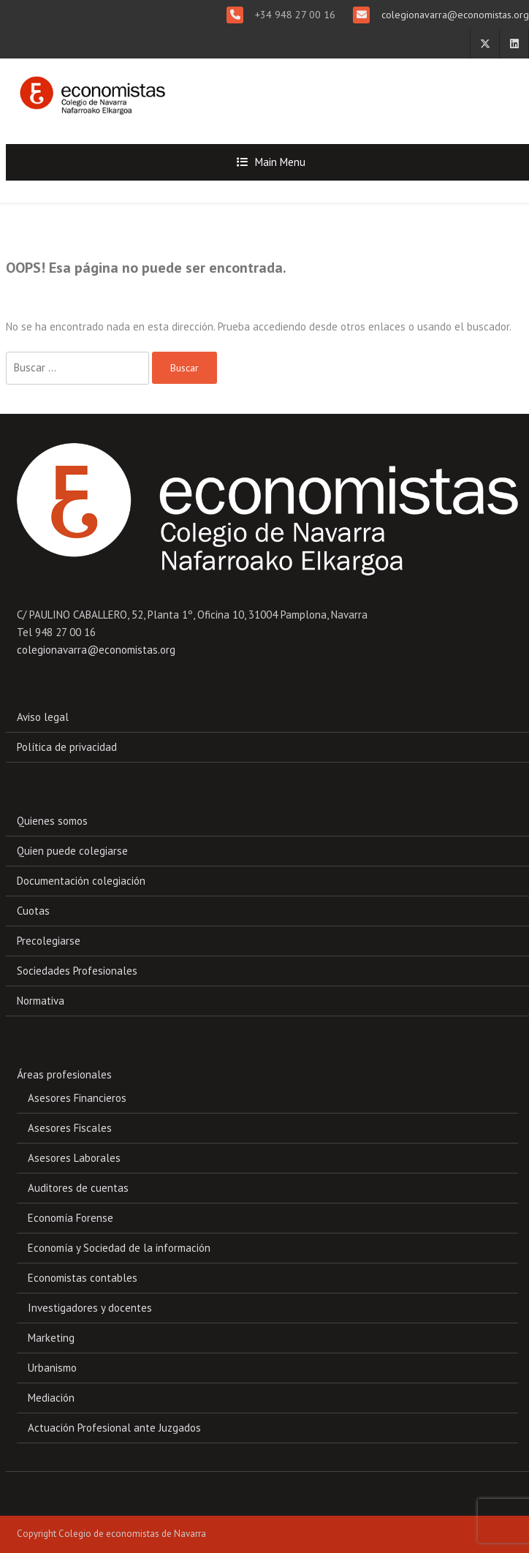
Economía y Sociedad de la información (119, 1248)
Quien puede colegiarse (72, 851)
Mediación (51, 1398)
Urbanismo (52, 1368)
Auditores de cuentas (78, 1188)
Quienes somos (52, 821)
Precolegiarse (48, 941)
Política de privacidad (67, 747)
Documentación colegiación (81, 881)
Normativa (40, 1001)
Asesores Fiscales (70, 1128)
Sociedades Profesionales (77, 971)
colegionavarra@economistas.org (453, 14)
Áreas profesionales (64, 1074)
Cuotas (33, 911)
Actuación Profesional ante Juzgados (114, 1428)
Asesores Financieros (77, 1098)
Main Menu (280, 162)
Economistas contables (82, 1278)
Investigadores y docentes (90, 1308)
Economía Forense (70, 1218)
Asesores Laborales (74, 1158)
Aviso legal (43, 717)
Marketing (51, 1338)
